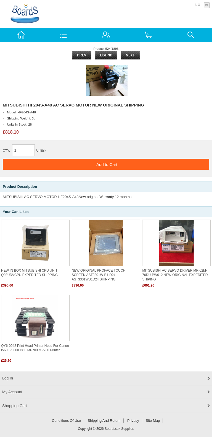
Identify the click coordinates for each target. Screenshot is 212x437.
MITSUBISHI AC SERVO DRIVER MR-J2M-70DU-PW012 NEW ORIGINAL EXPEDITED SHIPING (175, 275)
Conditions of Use (66, 420)
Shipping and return (104, 420)
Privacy (133, 420)
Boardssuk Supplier (119, 429)
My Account (12, 392)
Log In (7, 378)
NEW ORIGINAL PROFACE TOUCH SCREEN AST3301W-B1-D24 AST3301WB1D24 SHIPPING (98, 275)
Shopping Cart (14, 406)
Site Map (153, 420)
